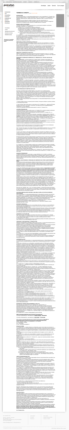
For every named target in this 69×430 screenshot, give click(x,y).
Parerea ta (32, 418)
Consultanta (7, 27)
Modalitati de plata (8, 34)
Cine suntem (32, 415)
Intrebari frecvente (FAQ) (48, 417)
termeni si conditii (34, 13)
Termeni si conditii (47, 418)
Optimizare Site (59, 428)
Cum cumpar (46, 415)
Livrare (6, 29)
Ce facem (32, 417)
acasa (30, 13)
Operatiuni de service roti (9, 31)
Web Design (54, 428)
